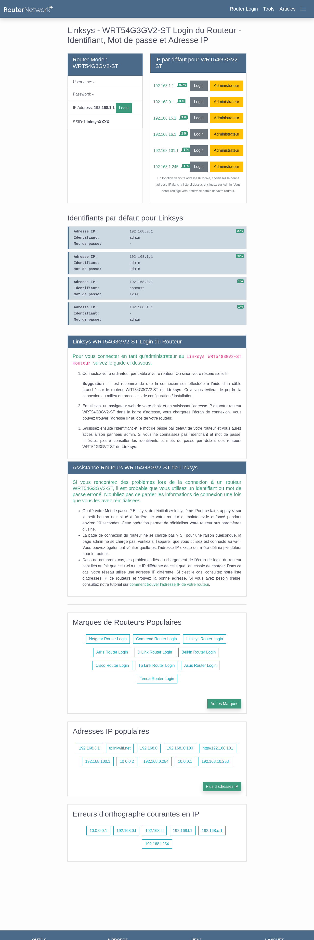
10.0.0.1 (185, 761)
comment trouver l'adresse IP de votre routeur (169, 584)
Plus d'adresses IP (222, 786)
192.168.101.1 (165, 151)
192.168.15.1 (164, 118)
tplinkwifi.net (120, 748)
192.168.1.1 (163, 86)
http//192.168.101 (217, 748)
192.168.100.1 (97, 761)
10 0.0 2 (127, 761)
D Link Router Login (154, 652)
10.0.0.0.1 (98, 831)
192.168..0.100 (180, 748)
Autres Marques (224, 704)
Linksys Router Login (204, 639)
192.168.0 (148, 748)
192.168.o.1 (212, 831)
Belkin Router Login (199, 652)
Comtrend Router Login (156, 639)
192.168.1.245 (165, 167)
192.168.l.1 (182, 831)
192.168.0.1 (163, 102)
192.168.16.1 (164, 134)
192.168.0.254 (155, 761)
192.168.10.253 (215, 761)
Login (124, 108)
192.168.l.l (154, 831)
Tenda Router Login (157, 679)
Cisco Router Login (112, 665)
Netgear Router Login (108, 639)
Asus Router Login (200, 665)
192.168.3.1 (89, 748)
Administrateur (226, 85)
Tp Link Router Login (156, 665)
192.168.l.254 (157, 844)
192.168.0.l (126, 831)
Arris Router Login (112, 652)
